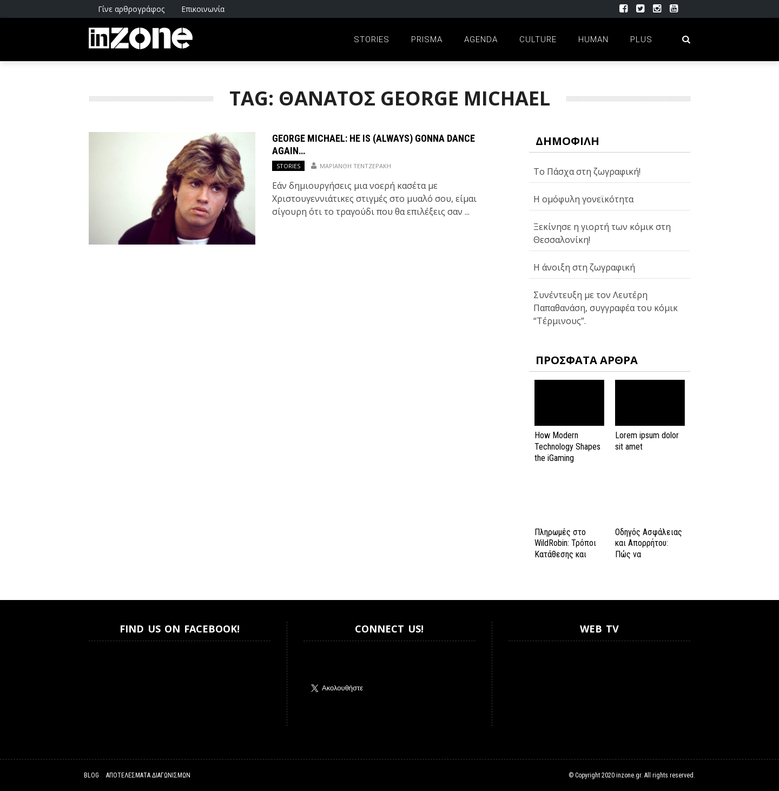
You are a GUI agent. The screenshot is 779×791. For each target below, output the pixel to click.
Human (593, 39)
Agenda (481, 39)
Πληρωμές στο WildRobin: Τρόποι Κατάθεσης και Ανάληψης (565, 549)
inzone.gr (628, 775)
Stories (372, 39)
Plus (641, 39)
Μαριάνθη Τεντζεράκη (355, 166)
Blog (91, 775)
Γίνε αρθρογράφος (131, 9)
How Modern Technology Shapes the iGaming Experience (567, 452)
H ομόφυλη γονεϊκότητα (583, 199)
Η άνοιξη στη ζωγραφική (584, 267)
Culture (538, 39)
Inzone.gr (114, 683)
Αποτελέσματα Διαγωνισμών (148, 775)
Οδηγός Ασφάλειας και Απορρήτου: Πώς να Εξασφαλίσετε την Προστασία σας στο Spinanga (648, 560)
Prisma (427, 39)
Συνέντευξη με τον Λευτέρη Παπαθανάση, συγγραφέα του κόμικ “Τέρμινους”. (605, 308)
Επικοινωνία (203, 9)
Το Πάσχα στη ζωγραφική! (587, 171)
